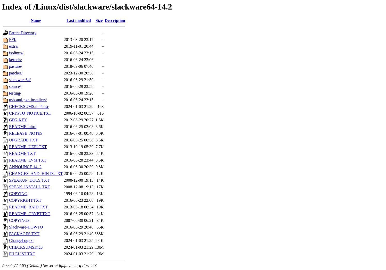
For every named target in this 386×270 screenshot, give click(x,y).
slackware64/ (20, 80)
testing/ (15, 93)
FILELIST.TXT (22, 254)
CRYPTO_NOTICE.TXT (30, 113)
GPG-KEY (18, 120)
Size (99, 20)
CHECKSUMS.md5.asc (29, 106)
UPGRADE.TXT (23, 140)
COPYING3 (19, 220)
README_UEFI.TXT (28, 147)
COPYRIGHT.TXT (25, 200)
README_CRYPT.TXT (29, 214)
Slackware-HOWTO (26, 227)
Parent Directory (22, 33)
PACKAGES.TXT (24, 234)
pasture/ (15, 66)
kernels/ (15, 59)
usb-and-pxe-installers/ (28, 100)
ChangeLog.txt (21, 240)
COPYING (18, 193)
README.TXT (22, 153)
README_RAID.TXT (28, 207)
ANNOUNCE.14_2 (25, 167)
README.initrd (22, 126)
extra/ (13, 46)
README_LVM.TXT (27, 160)
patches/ (15, 73)
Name (36, 20)
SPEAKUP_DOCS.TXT (29, 180)
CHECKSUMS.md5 (26, 247)
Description (115, 20)
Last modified (79, 20)
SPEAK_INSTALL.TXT (29, 187)
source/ (15, 86)
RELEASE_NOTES (26, 133)
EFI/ (12, 39)
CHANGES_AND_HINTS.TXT (36, 173)
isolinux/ (16, 53)
